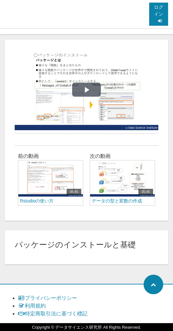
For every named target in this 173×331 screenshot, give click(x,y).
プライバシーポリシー (47, 298)
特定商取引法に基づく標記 (52, 313)
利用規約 (32, 306)
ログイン (158, 14)
